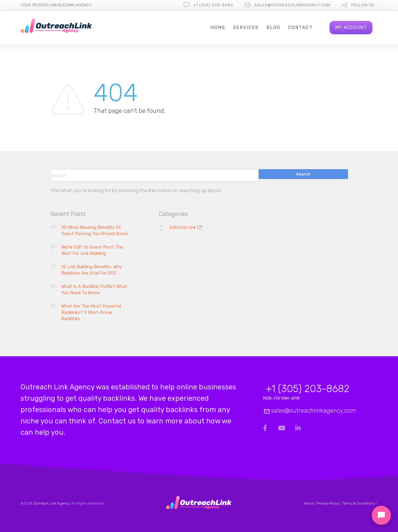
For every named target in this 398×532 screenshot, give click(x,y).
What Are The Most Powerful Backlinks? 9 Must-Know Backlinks (91, 312)
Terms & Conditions (358, 503)
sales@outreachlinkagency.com (292, 5)
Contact (300, 27)
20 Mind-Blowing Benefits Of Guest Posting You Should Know (94, 230)
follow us (362, 5)
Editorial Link (183, 227)
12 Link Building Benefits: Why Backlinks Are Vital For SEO (91, 270)
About (309, 503)
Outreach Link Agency (51, 503)
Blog (273, 27)
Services (246, 27)
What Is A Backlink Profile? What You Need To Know (94, 289)
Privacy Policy (328, 503)
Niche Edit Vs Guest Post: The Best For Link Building (92, 250)
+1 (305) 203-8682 (213, 5)
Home (217, 27)
